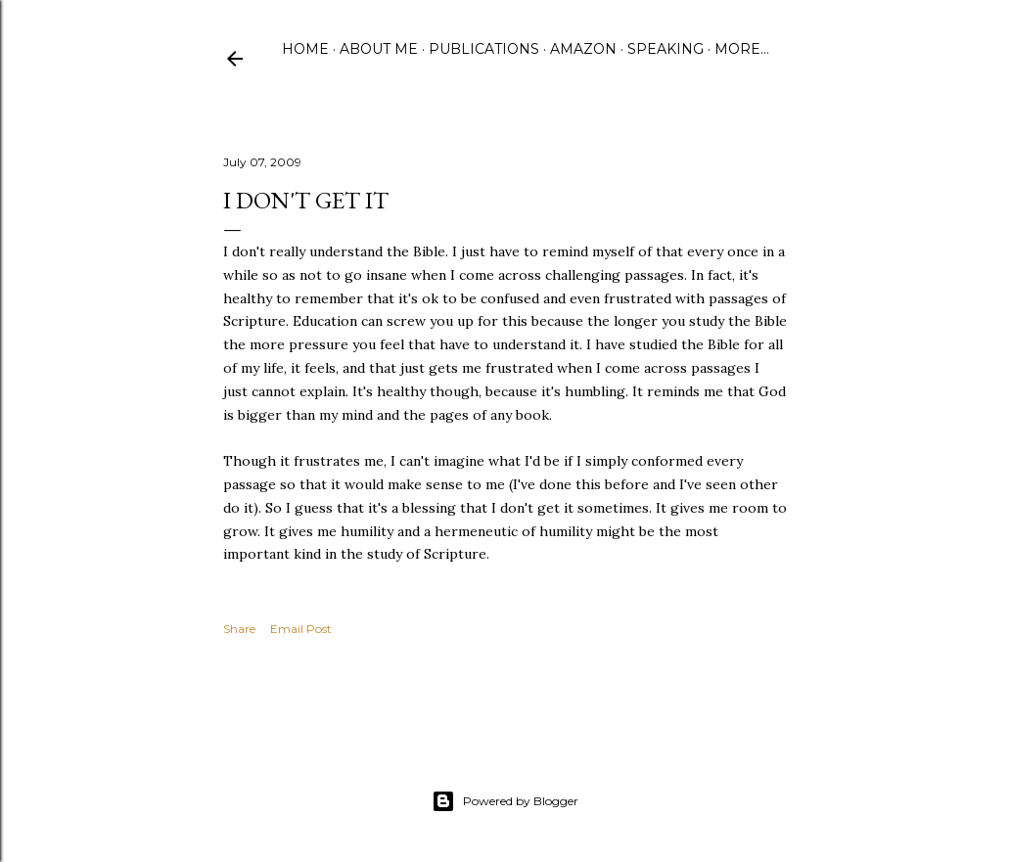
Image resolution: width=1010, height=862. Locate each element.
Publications (484, 49)
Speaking (665, 49)
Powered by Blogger (505, 801)
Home (305, 49)
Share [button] (239, 628)
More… (741, 49)
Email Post (301, 628)
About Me (379, 49)
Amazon (583, 49)
